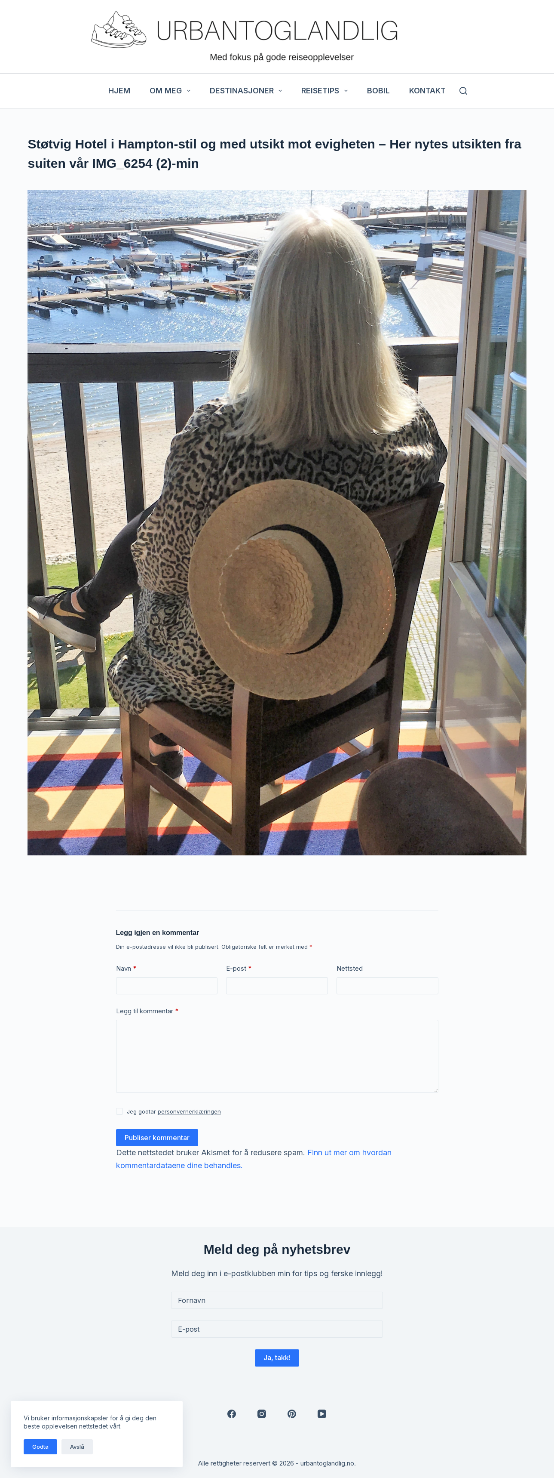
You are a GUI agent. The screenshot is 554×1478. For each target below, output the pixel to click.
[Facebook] (231, 1414)
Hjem (119, 90)
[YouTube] (322, 1414)
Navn (126, 968)
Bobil (378, 90)
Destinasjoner (248, 91)
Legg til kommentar (147, 1011)
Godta (40, 1446)
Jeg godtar (174, 1111)
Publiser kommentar (157, 1137)
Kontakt (427, 90)
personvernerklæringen (189, 1111)
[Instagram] (261, 1414)
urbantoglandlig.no (327, 1463)
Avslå (77, 1446)
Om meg (172, 91)
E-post (239, 968)
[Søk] (463, 91)
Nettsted (350, 968)
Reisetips (326, 91)
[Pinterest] (292, 1414)
